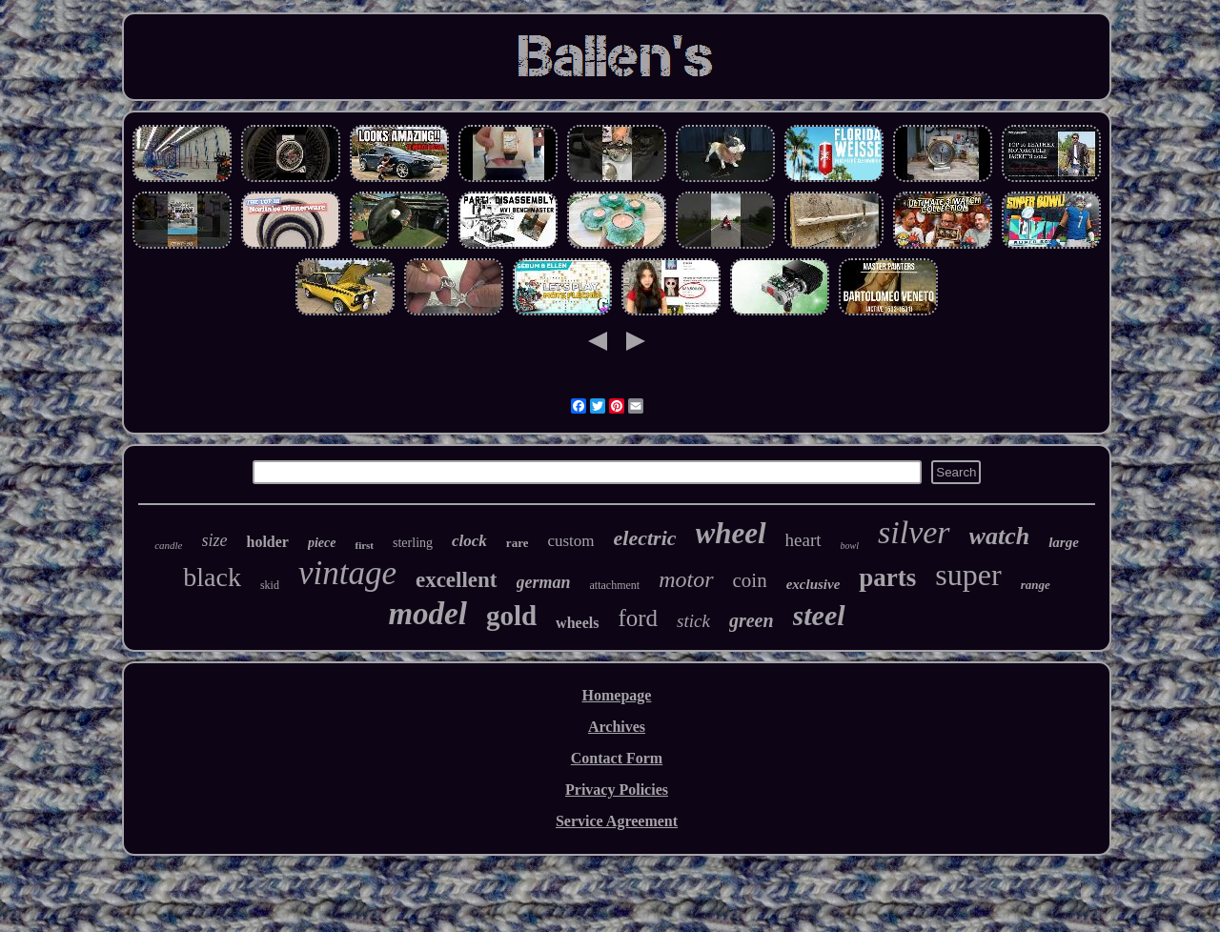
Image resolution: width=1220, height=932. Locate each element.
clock (469, 541)
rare (517, 543)
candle (168, 545)
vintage (347, 573)
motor (686, 579)
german (544, 582)
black (212, 577)
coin (750, 580)
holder (268, 542)
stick (693, 621)
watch (999, 536)
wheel (731, 533)
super (968, 574)
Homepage (617, 695)
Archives (616, 727)
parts (887, 577)
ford (638, 618)
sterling (413, 543)
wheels (577, 623)
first (364, 545)
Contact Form (616, 758)
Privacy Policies (616, 789)
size (215, 540)
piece (322, 543)
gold (511, 615)
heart (803, 540)
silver (914, 532)
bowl (850, 545)
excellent (457, 580)
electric (645, 538)
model (427, 614)
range (1035, 584)
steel (819, 615)
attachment (615, 585)
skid (269, 585)
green (751, 620)
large (1063, 542)
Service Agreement (617, 821)
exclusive (813, 584)
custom (570, 541)
